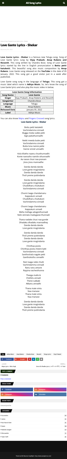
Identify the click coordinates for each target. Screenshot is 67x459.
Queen (34, 426)
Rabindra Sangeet (34, 430)
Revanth (39, 354)
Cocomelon (34, 415)
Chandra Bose (30, 354)
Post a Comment (6, 379)
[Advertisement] (33, 18)
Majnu (21, 118)
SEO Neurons (24, 456)
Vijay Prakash (8, 41)
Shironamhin (34, 433)
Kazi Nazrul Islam (34, 422)
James (34, 419)
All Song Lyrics (33, 3)
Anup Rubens (20, 354)
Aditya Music (10, 354)
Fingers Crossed (36, 118)
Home (2, 41)
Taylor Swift (34, 437)
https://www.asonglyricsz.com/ (43, 456)
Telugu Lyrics (47, 354)
